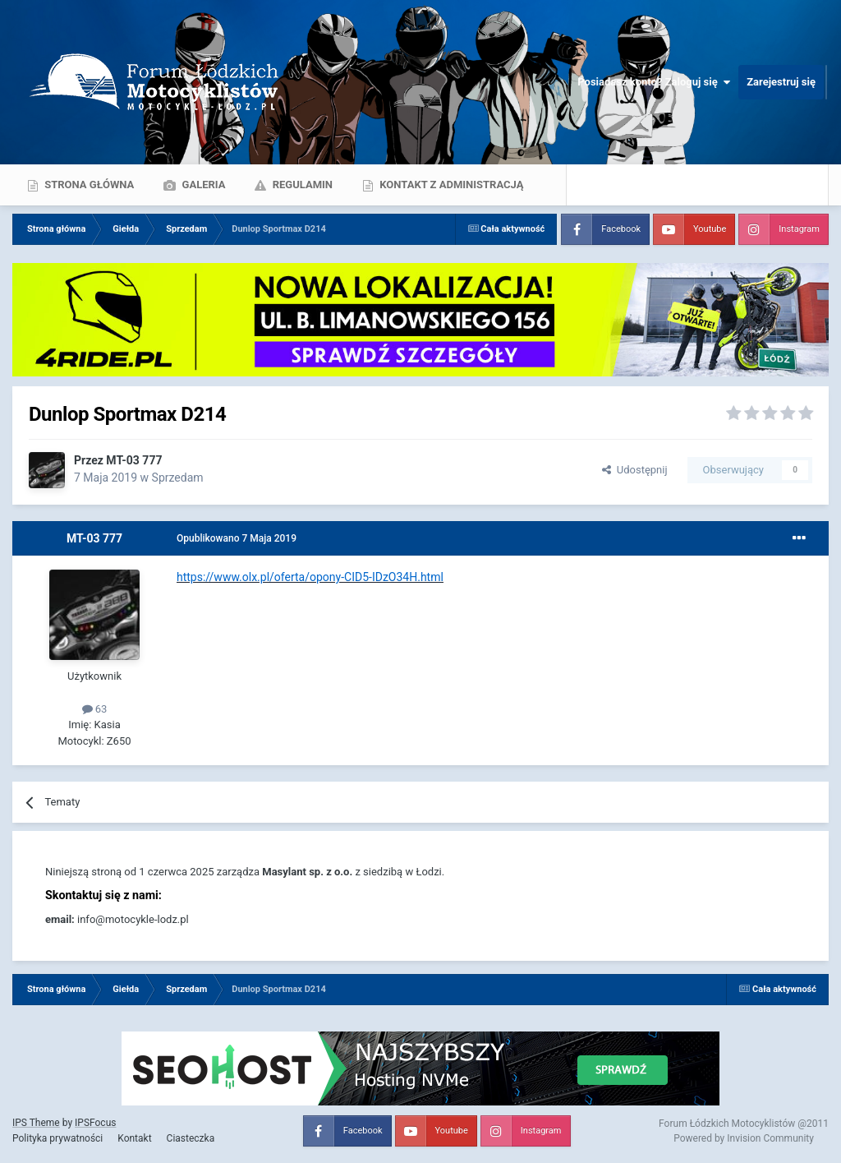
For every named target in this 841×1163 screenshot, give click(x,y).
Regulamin (301, 184)
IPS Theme (36, 1122)
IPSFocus (95, 1122)
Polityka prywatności (57, 1138)
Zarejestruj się (781, 82)
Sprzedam (178, 477)
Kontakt (134, 1138)
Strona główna (88, 184)
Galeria (202, 184)
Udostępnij (634, 470)
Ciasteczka (191, 1138)
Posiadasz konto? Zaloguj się (653, 82)
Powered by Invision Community (743, 1138)
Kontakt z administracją (450, 184)
